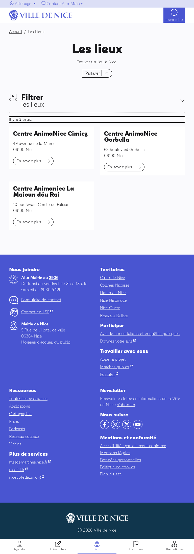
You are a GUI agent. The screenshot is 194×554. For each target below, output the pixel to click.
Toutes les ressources (28, 398)
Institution (136, 549)
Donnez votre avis (118, 341)
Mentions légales (115, 453)
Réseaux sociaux (24, 436)
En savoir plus (28, 161)
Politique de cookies (117, 467)
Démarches (58, 549)
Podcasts (17, 429)
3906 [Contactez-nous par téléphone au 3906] (53, 277)
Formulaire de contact (41, 300)
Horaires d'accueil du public (46, 342)
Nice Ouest (110, 308)
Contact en (37, 312)
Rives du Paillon (114, 315)
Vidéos (15, 444)
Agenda (19, 549)
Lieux (97, 549)
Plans (14, 421)
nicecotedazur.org (26, 477)
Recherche (174, 19)
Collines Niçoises (115, 285)
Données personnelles (120, 460)
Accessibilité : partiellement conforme (133, 446)
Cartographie (20, 414)
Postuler (109, 374)
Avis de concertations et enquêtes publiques (140, 333)
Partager (92, 73)
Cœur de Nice (112, 277)
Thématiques (174, 549)
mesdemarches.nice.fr (30, 462)
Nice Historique (113, 300)
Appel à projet (113, 359)
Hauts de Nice (113, 293)
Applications (19, 406)
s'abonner (126, 405)
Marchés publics (116, 367)
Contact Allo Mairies (64, 4)
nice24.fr (18, 470)
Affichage (23, 4)
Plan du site (111, 474)
